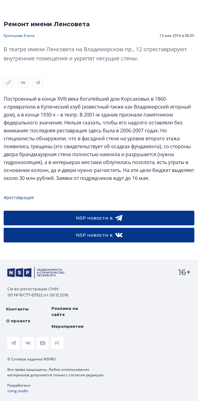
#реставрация (19, 197)
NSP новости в (99, 218)
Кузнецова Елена (19, 35)
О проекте (18, 320)
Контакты (17, 308)
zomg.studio (17, 390)
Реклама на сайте (64, 311)
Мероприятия (67, 326)
